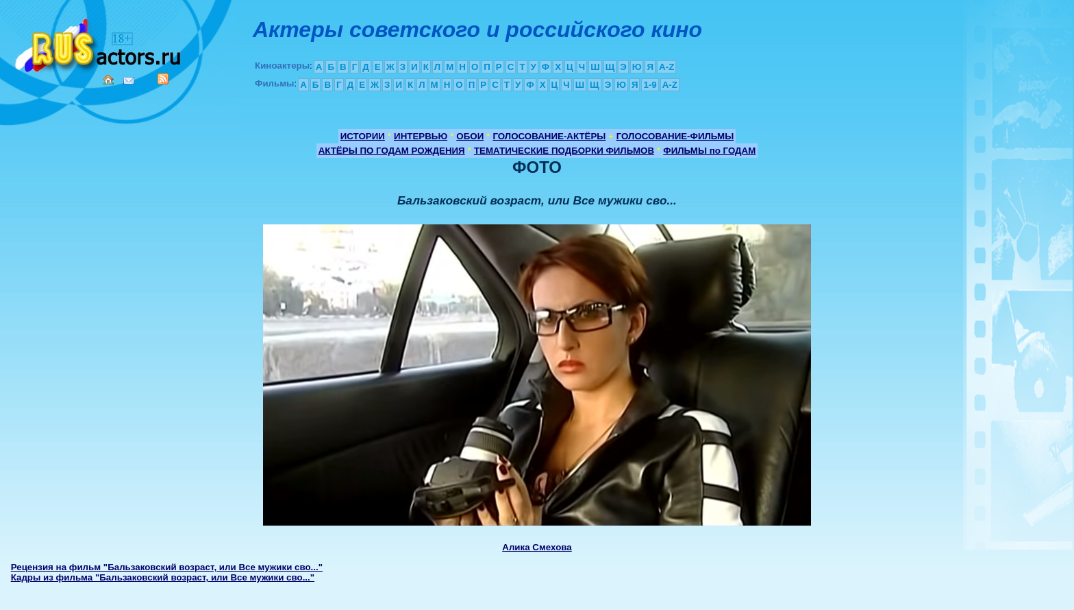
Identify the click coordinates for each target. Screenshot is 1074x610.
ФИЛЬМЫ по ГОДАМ (709, 150)
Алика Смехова (536, 547)
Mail (128, 80)
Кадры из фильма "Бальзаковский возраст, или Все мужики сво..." (162, 577)
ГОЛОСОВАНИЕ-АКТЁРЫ (548, 136)
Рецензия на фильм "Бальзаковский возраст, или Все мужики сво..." (167, 567)
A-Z (666, 67)
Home (108, 79)
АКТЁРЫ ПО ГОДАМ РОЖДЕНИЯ (392, 150)
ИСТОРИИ (362, 136)
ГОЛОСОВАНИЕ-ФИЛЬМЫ (675, 136)
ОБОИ (470, 136)
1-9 (649, 85)
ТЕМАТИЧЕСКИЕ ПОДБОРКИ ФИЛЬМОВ (564, 150)
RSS (163, 78)
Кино (99, 43)
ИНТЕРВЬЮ (420, 136)
